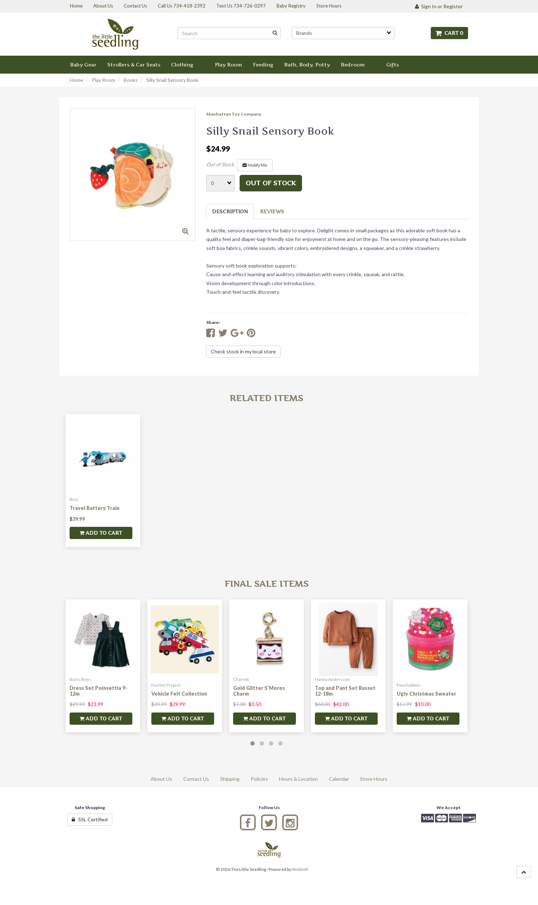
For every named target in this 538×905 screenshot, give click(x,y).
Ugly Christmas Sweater (426, 694)
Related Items (266, 398)
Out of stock (271, 183)
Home (76, 80)
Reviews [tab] (272, 211)
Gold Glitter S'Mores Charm (259, 690)
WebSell (300, 869)
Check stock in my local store (243, 351)
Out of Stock (220, 164)
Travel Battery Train (94, 508)
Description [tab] (230, 211)
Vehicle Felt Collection (179, 694)
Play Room (103, 80)
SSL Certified (90, 819)
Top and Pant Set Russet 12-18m (345, 690)
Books (131, 80)
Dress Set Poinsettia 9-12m (98, 690)
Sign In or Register (439, 6)
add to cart (101, 533)
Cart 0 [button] (449, 33)
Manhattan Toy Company (233, 114)
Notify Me (254, 165)
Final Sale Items (266, 584)
